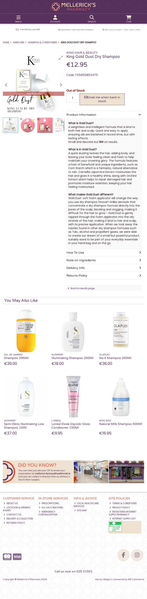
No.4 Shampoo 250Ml (115, 358)
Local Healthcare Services (86, 505)
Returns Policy (14, 522)
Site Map (80, 510)
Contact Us (12, 514)
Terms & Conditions (123, 503)
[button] (61, 58)
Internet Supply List (122, 518)
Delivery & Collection (18, 518)
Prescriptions (49, 503)
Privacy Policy (119, 507)
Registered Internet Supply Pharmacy (122, 513)
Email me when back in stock (102, 99)
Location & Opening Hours (16, 509)
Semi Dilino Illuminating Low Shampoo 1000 (24, 426)
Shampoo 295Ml (16, 358)
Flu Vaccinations (51, 507)
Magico (107, 579)
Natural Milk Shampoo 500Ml (120, 424)
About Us (11, 503)
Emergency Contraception (47, 513)
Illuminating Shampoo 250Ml (72, 358)
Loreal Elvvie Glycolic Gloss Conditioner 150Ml (70, 426)
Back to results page (83, 288)
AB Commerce (136, 579)
